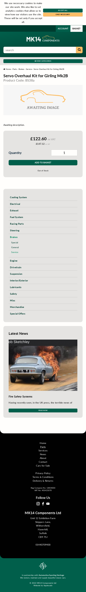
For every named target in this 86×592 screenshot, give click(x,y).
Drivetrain (15, 267)
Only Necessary (63, 14)
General (15, 247)
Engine (13, 260)
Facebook (43, 503)
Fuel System (16, 217)
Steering (14, 230)
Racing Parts (17, 223)
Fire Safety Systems (20, 396)
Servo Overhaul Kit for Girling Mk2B (49, 69)
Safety (13, 293)
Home (7, 69)
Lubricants (15, 287)
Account (63, 28)
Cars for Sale (43, 465)
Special (14, 242)
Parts (15, 69)
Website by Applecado (43, 585)
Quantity (15, 153)
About (43, 458)
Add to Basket (43, 162)
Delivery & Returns (43, 480)
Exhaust (14, 210)
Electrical (15, 203)
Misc (12, 300)
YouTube (48, 503)
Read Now (43, 410)
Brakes (21, 69)
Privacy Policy (42, 473)
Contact (43, 461)
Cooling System (18, 197)
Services (43, 450)
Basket (76, 28)
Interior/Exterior (19, 280)
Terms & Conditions (43, 477)
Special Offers (17, 313)
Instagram (38, 503)
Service (29, 69)
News (43, 454)
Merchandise (17, 307)
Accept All (62, 10)
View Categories (43, 61)
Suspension (16, 273)
